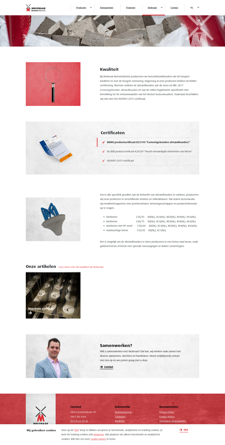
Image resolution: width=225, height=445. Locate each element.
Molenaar (152, 7)
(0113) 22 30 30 (79, 421)
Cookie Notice (98, 439)
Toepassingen (106, 7)
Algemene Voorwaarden (172, 421)
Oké (76, 430)
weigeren (98, 434)
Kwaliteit (120, 421)
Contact (174, 7)
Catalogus (120, 416)
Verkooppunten (123, 412)
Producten (81, 7)
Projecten (130, 7)
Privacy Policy (166, 412)
